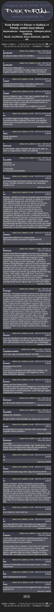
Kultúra (40, 24)
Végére (47, 46)
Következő (37, 46)
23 (22, 46)
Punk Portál (12, 24)
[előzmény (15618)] (44, 108)
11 (30, 44)
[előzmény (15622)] (44, 126)
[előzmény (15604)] (44, 528)
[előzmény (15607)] (44, 474)
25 (28, 46)
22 (18, 46)
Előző (12, 44)
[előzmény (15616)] (44, 344)
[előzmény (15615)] (44, 244)
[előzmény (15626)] (44, 74)
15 (43, 44)
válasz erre (23, 51)
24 (25, 46)
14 (40, 44)
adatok (31, 51)
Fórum (28, 24)
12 (33, 44)
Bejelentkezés (10, 31)
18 (5, 46)
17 (50, 44)
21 (15, 46)
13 (36, 44)
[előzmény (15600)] (44, 591)
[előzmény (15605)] (44, 514)
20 (12, 46)
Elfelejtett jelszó (42, 31)
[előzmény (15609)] (44, 433)
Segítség (27, 34)
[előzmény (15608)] (44, 462)
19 (8, 46)
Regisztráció (26, 31)
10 (26, 44)
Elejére (4, 44)
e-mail (38, 51)
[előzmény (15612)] (44, 405)
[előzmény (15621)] (44, 153)
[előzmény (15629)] (44, 58)
